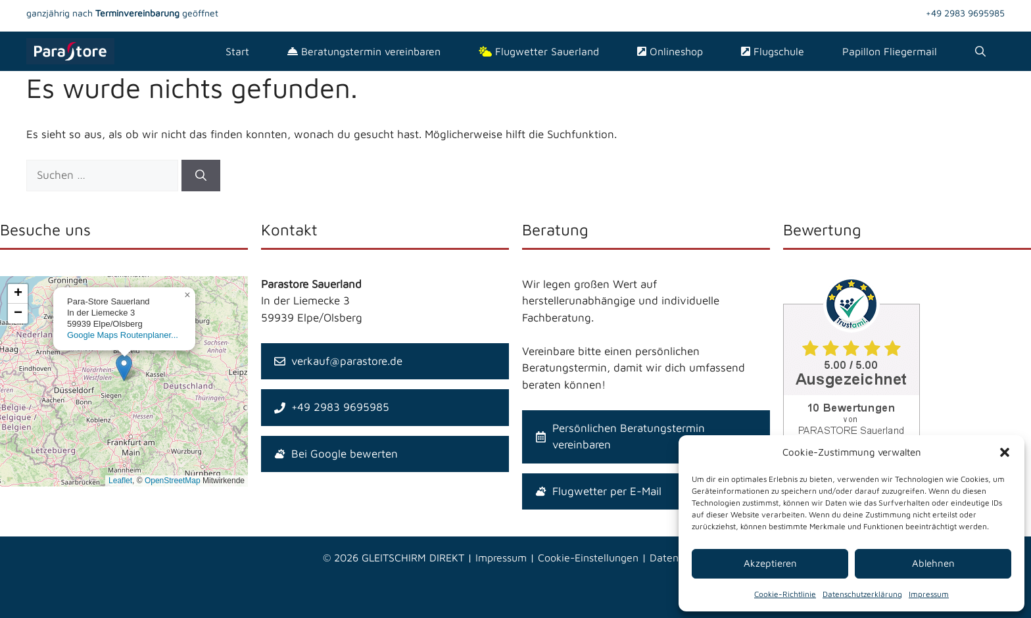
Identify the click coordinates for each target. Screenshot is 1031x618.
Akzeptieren (770, 563)
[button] (1004, 452)
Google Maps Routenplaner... (122, 335)
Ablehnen (933, 563)
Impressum (929, 594)
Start (237, 51)
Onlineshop (670, 51)
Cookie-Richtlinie (785, 594)
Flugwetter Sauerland (539, 51)
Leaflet (120, 480)
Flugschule (772, 51)
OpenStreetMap (173, 480)
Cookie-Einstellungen (588, 557)
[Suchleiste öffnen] (980, 51)
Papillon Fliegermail (889, 51)
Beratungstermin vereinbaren (364, 51)
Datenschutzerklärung (862, 594)
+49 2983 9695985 (965, 12)
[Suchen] (200, 175)
